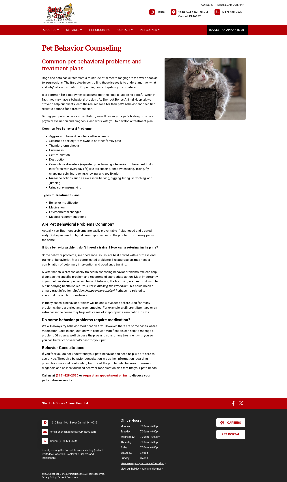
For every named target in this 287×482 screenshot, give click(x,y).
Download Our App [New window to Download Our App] (230, 4)
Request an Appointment (227, 29)
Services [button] (74, 30)
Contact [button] (125, 30)
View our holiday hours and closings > (142, 468)
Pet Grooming (99, 30)
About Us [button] (51, 30)
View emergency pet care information (142, 463)
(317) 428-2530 (67, 375)
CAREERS (207, 4)
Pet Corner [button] (149, 30)
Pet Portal (230, 434)
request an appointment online (105, 375)
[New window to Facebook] (233, 404)
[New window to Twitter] (241, 404)
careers (230, 423)
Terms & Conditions (68, 477)
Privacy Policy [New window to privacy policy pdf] (49, 477)
